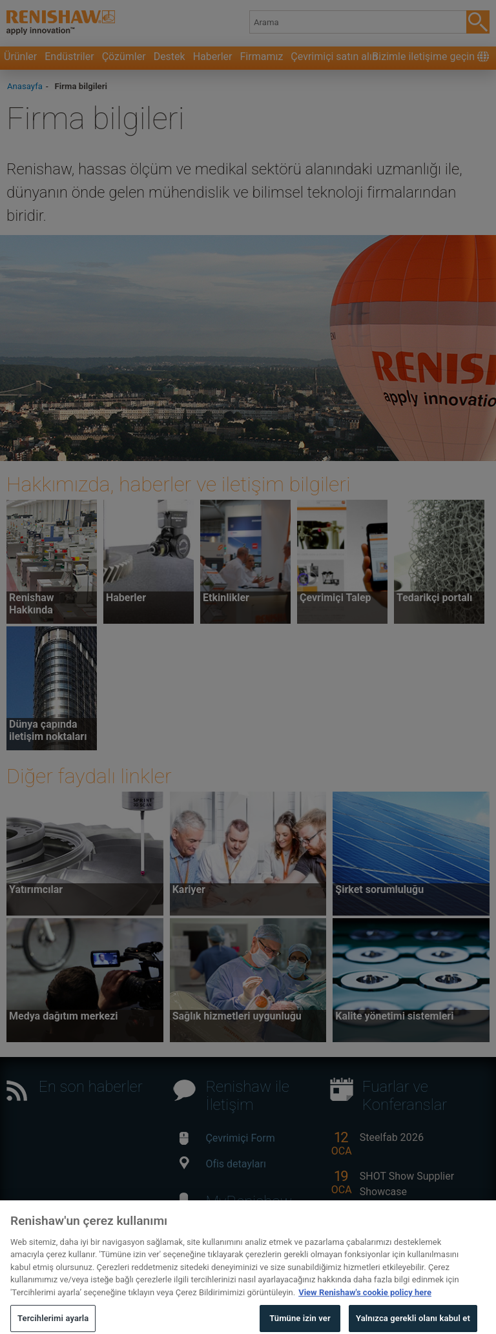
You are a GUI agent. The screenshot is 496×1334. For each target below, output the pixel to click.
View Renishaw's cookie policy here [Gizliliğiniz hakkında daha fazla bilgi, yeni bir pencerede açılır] (364, 1301)
